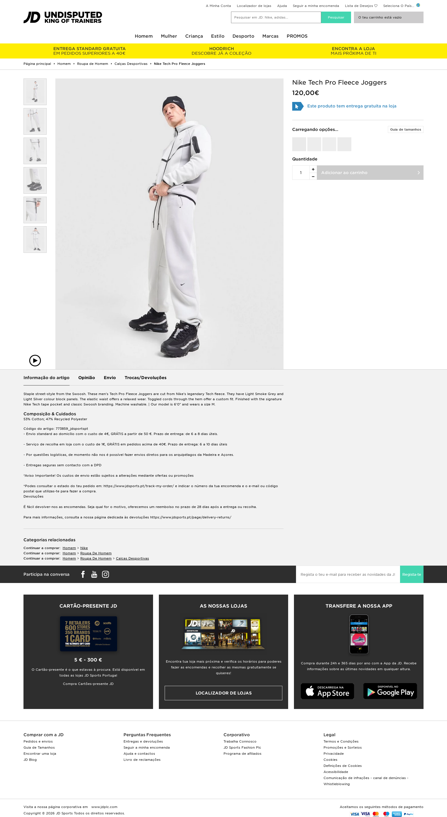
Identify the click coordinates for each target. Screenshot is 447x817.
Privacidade (334, 754)
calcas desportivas (132, 558)
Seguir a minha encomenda (316, 6)
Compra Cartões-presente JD (88, 684)
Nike (84, 548)
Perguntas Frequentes (147, 734)
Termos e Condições (341, 741)
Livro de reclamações (142, 760)
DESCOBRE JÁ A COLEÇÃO (221, 51)
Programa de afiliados (242, 754)
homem (69, 548)
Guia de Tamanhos (39, 747)
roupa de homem (96, 553)
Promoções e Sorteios (343, 747)
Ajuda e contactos (139, 754)
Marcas (270, 36)
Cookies (330, 760)
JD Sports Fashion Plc (242, 747)
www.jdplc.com (103, 807)
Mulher (169, 36)
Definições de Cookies (343, 766)
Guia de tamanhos (405, 129)
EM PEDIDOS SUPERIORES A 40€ (89, 51)
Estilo (217, 36)
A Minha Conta (218, 6)
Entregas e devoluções (143, 741)
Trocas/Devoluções (145, 377)
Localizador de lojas (254, 6)
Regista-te (411, 574)
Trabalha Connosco (240, 741)
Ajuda (282, 6)
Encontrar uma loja (39, 754)
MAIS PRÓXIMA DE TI (353, 51)
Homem (144, 36)
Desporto (243, 36)
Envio (110, 377)
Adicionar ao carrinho (344, 172)
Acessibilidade (336, 772)
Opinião (86, 377)
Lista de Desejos (359, 6)
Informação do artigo (46, 377)
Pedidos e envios (38, 741)
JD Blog (30, 760)
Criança (194, 36)
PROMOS (297, 36)
